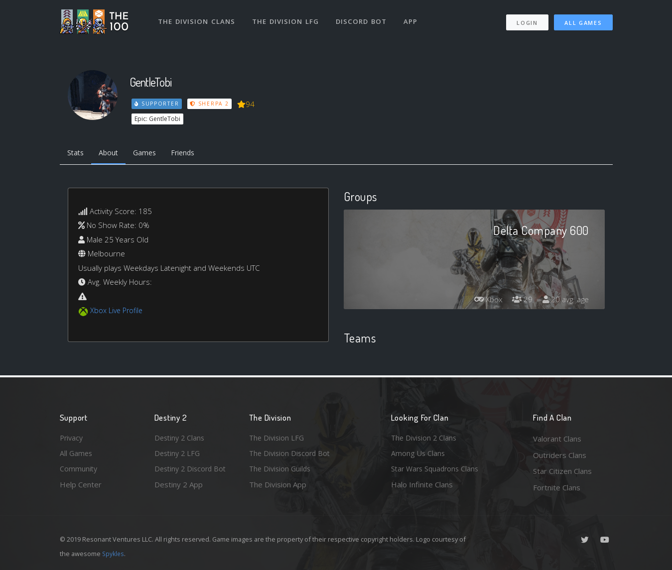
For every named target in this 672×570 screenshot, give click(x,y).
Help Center (81, 487)
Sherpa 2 (210, 103)
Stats (77, 153)
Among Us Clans (418, 455)
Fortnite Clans (556, 487)
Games (150, 153)
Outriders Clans (559, 455)
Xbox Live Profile (117, 312)
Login (527, 20)
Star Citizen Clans (562, 471)
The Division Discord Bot (291, 455)
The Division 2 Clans (425, 439)
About (112, 153)
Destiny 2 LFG (178, 455)
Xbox (485, 300)
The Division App (277, 487)
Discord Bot (362, 18)
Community (79, 471)
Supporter (156, 103)
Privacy (72, 439)
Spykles (114, 553)
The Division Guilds (281, 471)
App (412, 18)
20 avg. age (564, 300)
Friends (191, 153)
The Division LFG (287, 18)
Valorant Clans (557, 439)
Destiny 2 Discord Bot (192, 471)
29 (520, 300)
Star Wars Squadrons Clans (437, 471)
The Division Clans (197, 18)
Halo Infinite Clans (422, 487)
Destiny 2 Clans (180, 439)
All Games (583, 20)
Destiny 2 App (178, 487)
